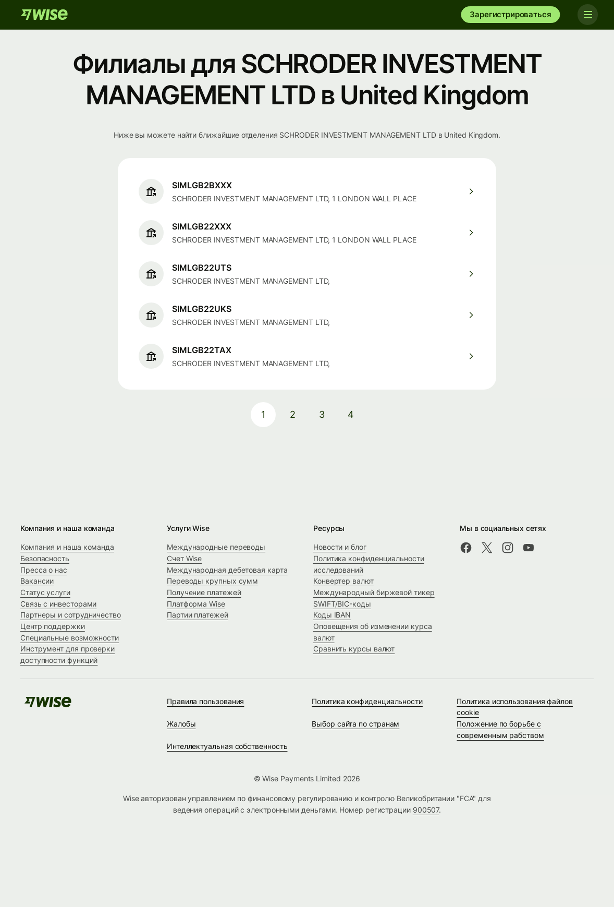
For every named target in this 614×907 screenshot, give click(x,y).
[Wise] (44, 14)
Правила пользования (205, 701)
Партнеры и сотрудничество (70, 614)
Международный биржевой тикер (374, 592)
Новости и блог (339, 546)
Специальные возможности (69, 637)
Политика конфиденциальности (367, 701)
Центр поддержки (52, 626)
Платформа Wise (196, 603)
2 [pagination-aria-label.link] (293, 414)
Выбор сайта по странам (355, 723)
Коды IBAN (332, 614)
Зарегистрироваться (510, 14)
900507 (426, 809)
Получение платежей (204, 592)
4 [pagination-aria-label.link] (351, 414)
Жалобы (181, 723)
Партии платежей (197, 614)
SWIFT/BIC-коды (342, 603)
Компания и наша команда (67, 546)
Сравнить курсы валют (354, 648)
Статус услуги (45, 592)
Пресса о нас (43, 569)
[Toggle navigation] (586, 14)
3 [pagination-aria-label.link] (322, 414)
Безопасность (44, 558)
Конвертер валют (343, 580)
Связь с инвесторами (58, 603)
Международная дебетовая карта (227, 569)
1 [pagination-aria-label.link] (263, 414)
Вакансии (37, 580)
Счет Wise (184, 558)
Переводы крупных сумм (212, 580)
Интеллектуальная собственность (227, 746)
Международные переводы (216, 546)
